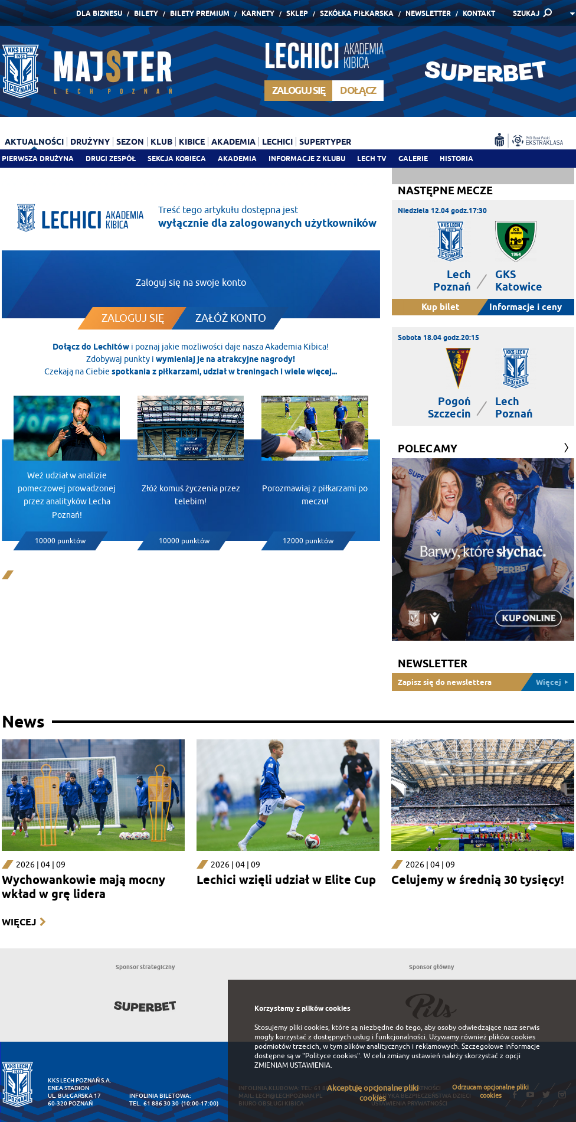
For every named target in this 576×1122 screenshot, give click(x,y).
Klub (161, 141)
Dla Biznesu (99, 13)
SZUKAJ (526, 13)
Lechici (277, 141)
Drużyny (90, 141)
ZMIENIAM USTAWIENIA (292, 1065)
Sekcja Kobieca (177, 158)
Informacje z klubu (307, 158)
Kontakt (479, 13)
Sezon (130, 141)
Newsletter (428, 13)
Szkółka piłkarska (357, 13)
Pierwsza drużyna (38, 158)
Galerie (413, 158)
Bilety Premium (200, 13)
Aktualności (34, 141)
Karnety (257, 13)
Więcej (19, 922)
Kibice (192, 141)
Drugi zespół (111, 158)
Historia (456, 158)
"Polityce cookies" (331, 1056)
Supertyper (325, 141)
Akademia (237, 158)
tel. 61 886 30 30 (154, 1103)
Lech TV (372, 158)
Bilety (146, 13)
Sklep (297, 13)
